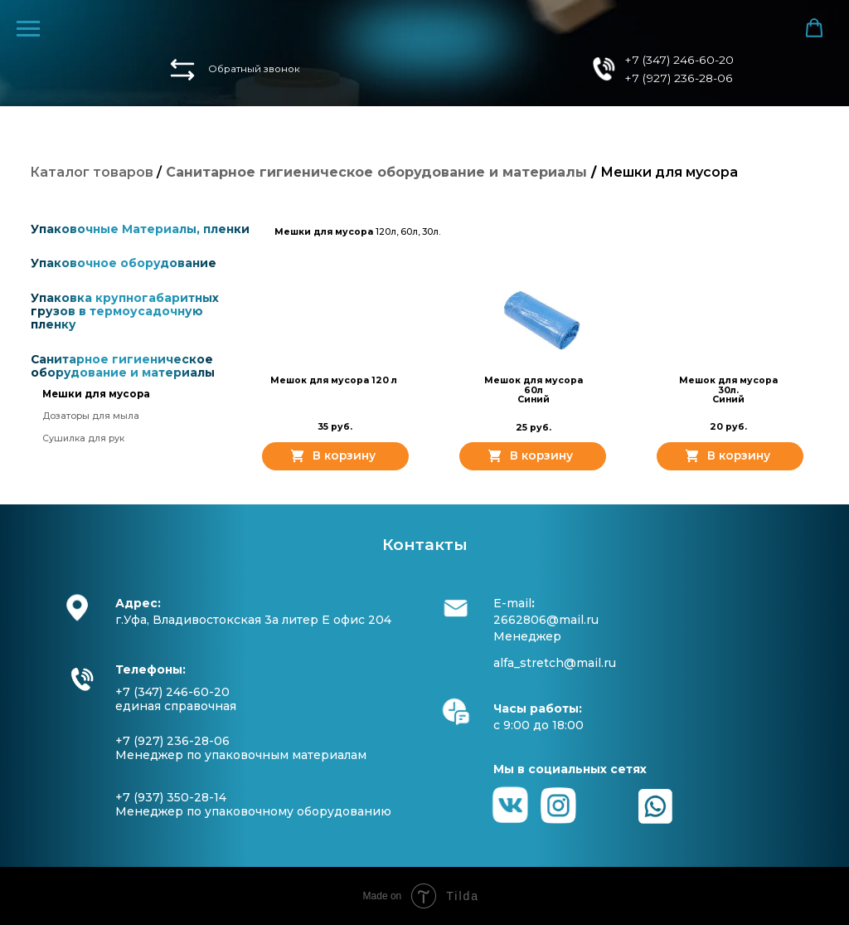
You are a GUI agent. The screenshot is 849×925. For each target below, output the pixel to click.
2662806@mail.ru (546, 619)
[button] (182, 70)
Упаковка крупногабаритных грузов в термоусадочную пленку (125, 311)
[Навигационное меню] (28, 29)
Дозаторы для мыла (90, 416)
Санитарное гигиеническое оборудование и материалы (123, 366)
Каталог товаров (91, 172)
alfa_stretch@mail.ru (554, 662)
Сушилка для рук (83, 438)
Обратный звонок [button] (254, 69)
